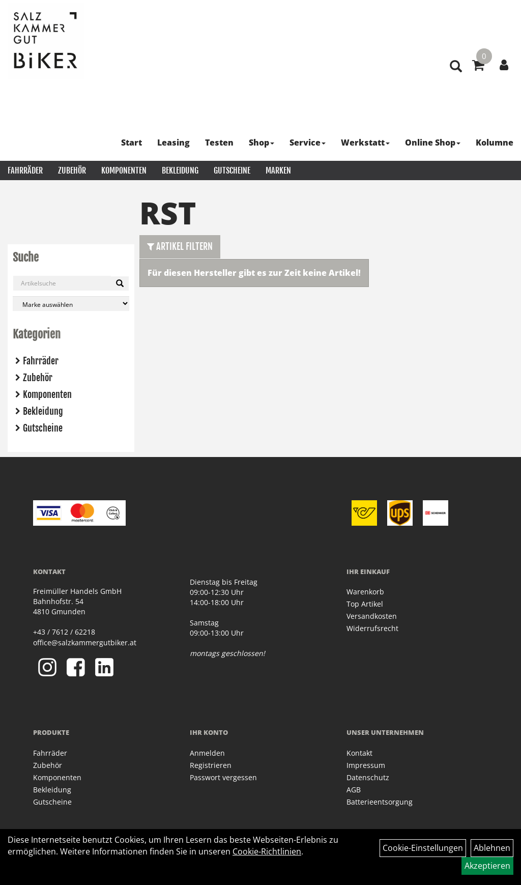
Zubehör (72, 170)
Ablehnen (492, 847)
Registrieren (210, 765)
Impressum (365, 765)
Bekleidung (180, 170)
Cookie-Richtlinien (267, 851)
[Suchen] (120, 283)
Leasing (173, 142)
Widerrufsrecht (372, 628)
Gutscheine (232, 170)
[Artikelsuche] (456, 67)
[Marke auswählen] (71, 303)
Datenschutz (367, 777)
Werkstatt (365, 142)
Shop (261, 142)
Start (131, 142)
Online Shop (432, 142)
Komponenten (124, 170)
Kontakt (359, 753)
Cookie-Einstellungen (423, 847)
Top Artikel (364, 604)
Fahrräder (25, 170)
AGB (353, 789)
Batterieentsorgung (379, 802)
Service (308, 142)
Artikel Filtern (180, 246)
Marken (278, 170)
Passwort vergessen (223, 777)
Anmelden (207, 753)
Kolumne (494, 142)
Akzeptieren (487, 865)
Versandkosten (371, 616)
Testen (219, 142)
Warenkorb (365, 591)
